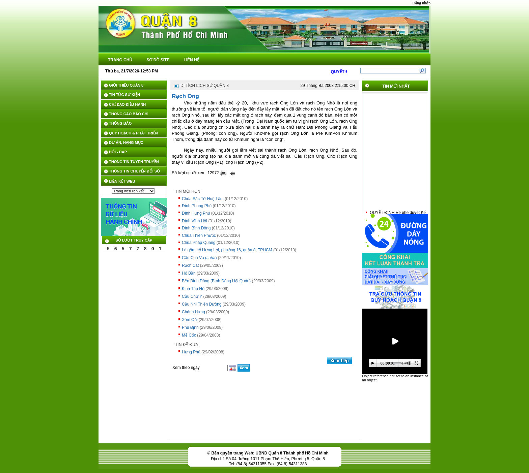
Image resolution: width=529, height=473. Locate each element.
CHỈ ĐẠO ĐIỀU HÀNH (127, 104)
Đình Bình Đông (196, 228)
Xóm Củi (189, 319)
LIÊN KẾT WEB (122, 181)
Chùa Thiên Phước (199, 235)
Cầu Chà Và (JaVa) (199, 257)
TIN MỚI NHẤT (396, 86)
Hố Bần (189, 273)
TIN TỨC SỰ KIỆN (124, 95)
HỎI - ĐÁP (118, 152)
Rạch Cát (190, 265)
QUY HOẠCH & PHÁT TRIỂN (133, 133)
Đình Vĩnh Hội (194, 221)
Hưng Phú (191, 352)
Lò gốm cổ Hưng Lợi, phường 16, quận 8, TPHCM (227, 250)
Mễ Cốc (189, 335)
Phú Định (190, 327)
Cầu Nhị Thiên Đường (202, 304)
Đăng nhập (421, 3)
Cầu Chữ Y (192, 296)
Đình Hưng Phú (196, 213)
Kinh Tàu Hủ (193, 288)
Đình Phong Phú (197, 205)
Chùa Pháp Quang (198, 242)
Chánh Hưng (193, 312)
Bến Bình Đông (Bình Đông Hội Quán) (216, 281)
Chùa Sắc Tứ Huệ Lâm (203, 198)
